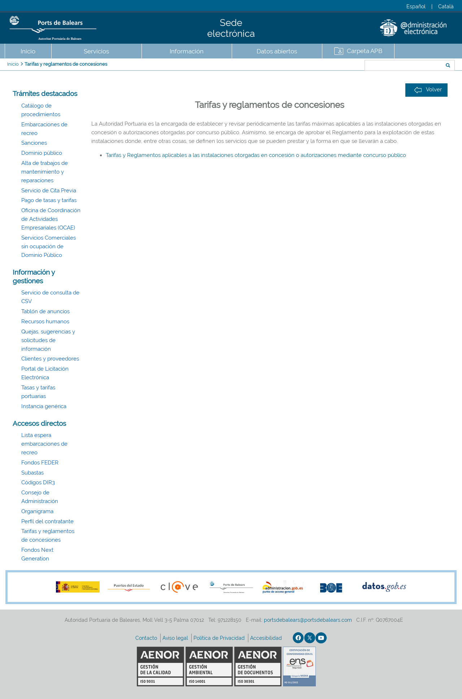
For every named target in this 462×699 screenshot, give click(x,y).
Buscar (340, 66)
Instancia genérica (43, 406)
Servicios (96, 51)
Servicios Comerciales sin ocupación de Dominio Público (48, 246)
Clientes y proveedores (50, 358)
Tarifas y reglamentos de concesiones (66, 64)
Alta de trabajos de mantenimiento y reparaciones (44, 172)
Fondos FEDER (39, 462)
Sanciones (34, 143)
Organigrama (37, 511)
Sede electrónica (231, 28)
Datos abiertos (277, 51)
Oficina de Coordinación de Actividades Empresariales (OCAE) (50, 219)
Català (446, 6)
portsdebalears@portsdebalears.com (308, 620)
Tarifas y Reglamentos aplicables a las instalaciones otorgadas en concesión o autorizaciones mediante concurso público (256, 155)
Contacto (146, 638)
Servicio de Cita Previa (48, 190)
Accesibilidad (266, 638)
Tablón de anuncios (45, 311)
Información (187, 51)
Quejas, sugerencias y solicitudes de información (48, 340)
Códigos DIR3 (38, 482)
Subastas (32, 472)
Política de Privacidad (219, 638)
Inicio (28, 51)
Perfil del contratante (47, 521)
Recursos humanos (45, 321)
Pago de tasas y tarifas (49, 200)
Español (416, 6)
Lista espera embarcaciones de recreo (44, 444)
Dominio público (41, 153)
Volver (428, 89)
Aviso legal (175, 638)
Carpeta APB (364, 50)
